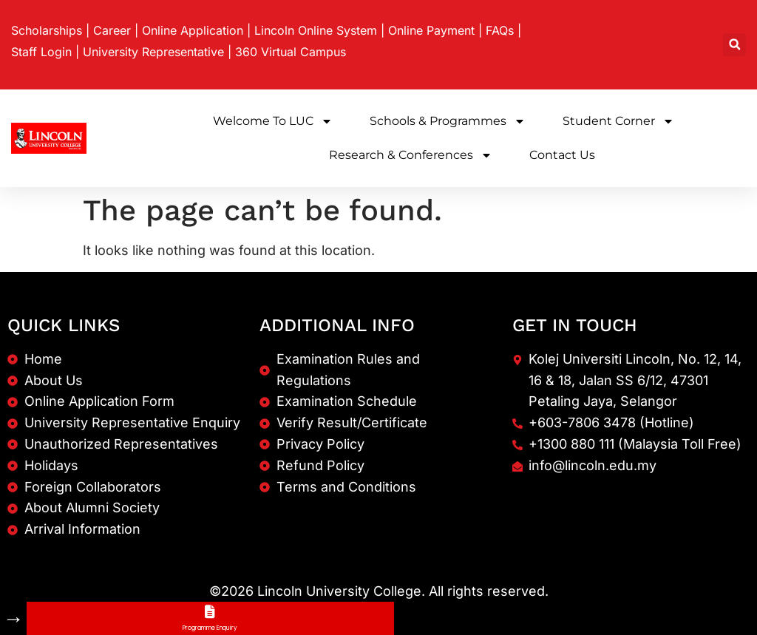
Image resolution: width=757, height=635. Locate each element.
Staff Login (41, 51)
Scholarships (46, 30)
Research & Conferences (410, 155)
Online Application (192, 30)
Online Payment (431, 30)
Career (112, 30)
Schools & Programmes (448, 121)
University (153, 51)
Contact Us (562, 155)
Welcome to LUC (273, 121)
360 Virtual (290, 51)
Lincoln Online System (315, 30)
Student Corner (618, 121)
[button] (734, 44)
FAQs (500, 30)
